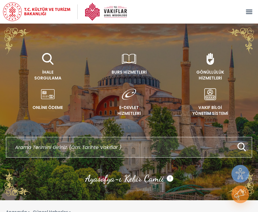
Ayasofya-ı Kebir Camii (129, 178)
